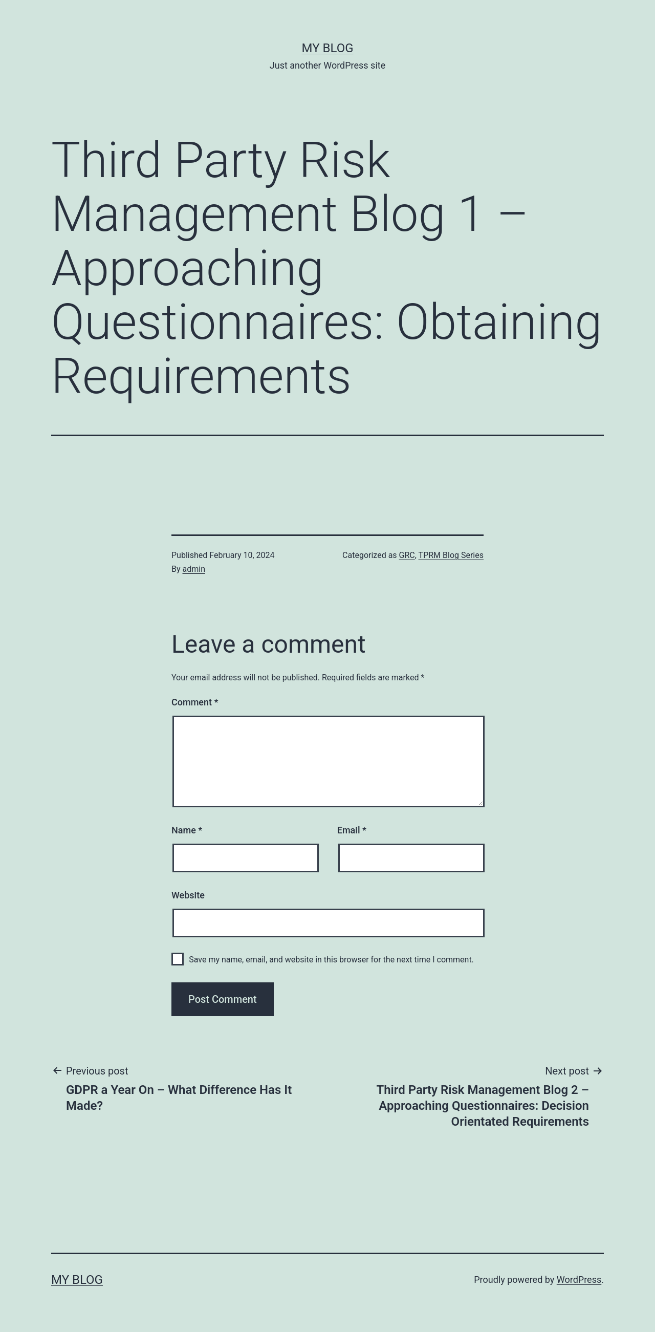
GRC (407, 555)
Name (186, 830)
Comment (194, 702)
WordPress (579, 1279)
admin (194, 569)
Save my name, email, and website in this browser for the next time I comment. (331, 959)
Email (351, 830)
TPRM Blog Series (451, 555)
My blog (328, 48)
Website (188, 895)
